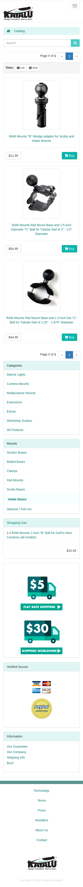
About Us (41, 830)
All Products (15, 430)
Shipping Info (16, 757)
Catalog (19, 31)
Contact (41, 840)
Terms (41, 800)
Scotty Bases (16, 489)
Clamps (12, 471)
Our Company (16, 752)
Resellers (41, 820)
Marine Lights (16, 374)
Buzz (10, 763)
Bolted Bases (16, 461)
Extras (11, 411)
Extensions (14, 402)
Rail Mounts (15, 480)
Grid (33, 67)
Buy (69, 155)
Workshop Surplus (19, 420)
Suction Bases (17, 452)
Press (42, 810)
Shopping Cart (17, 523)
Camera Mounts (18, 384)
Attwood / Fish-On (19, 509)
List (20, 67)
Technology (41, 790)
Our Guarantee (17, 746)
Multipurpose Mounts (21, 393)
